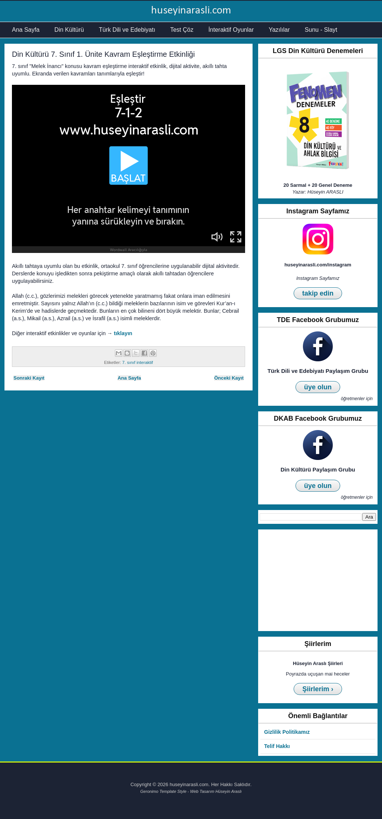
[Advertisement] (318, 580)
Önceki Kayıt (229, 378)
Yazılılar (279, 30)
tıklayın (123, 333)
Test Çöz (181, 30)
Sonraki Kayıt (28, 378)
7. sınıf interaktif (137, 362)
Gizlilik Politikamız (287, 732)
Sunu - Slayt (321, 30)
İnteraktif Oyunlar (231, 30)
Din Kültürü (69, 30)
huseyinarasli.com (191, 10)
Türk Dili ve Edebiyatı (127, 30)
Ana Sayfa (26, 30)
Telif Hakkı (277, 746)
